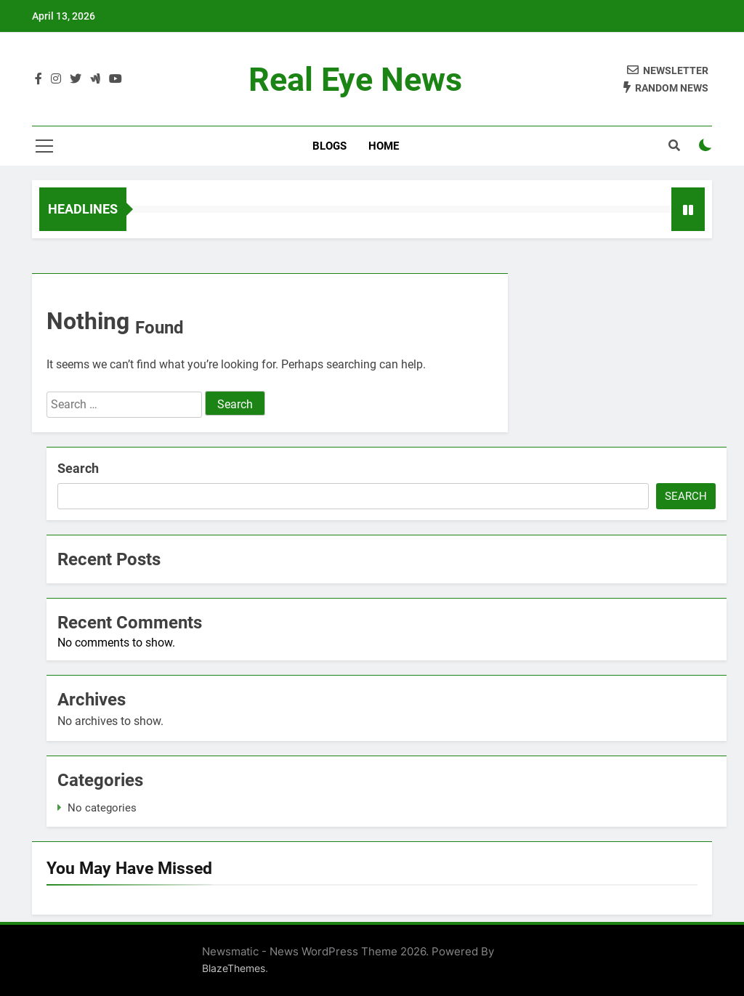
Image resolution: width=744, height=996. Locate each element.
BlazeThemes (233, 968)
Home (383, 146)
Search (78, 468)
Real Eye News (355, 79)
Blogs (329, 146)
